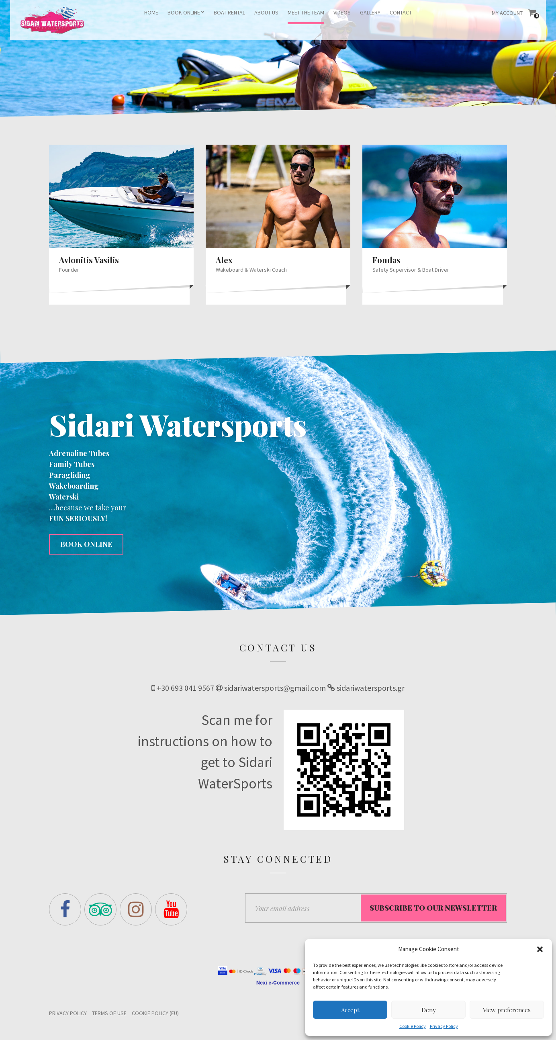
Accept (350, 1010)
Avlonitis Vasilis (89, 259)
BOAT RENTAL (229, 12)
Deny (428, 1010)
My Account (507, 12)
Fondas (386, 259)
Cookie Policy (412, 1026)
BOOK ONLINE (184, 12)
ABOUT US (266, 12)
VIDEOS (342, 12)
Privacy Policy (444, 1026)
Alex (224, 259)
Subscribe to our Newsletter (433, 910)
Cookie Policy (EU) (155, 1015)
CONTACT (401, 12)
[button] (540, 949)
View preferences (507, 1010)
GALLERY (370, 12)
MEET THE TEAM (306, 12)
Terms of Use (109, 1015)
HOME (151, 12)
